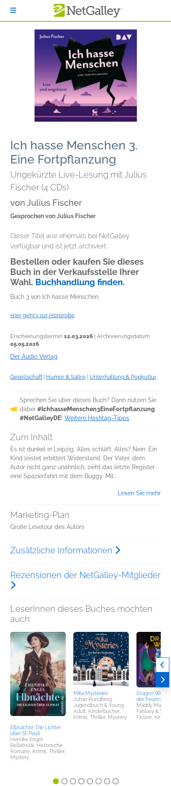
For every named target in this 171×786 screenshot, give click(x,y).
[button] (38, 677)
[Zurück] (162, 664)
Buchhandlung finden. (80, 282)
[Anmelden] (13, 10)
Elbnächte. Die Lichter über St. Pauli (35, 730)
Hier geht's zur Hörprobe (42, 315)
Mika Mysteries (90, 693)
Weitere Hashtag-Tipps (96, 418)
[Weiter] (162, 679)
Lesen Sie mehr (139, 493)
